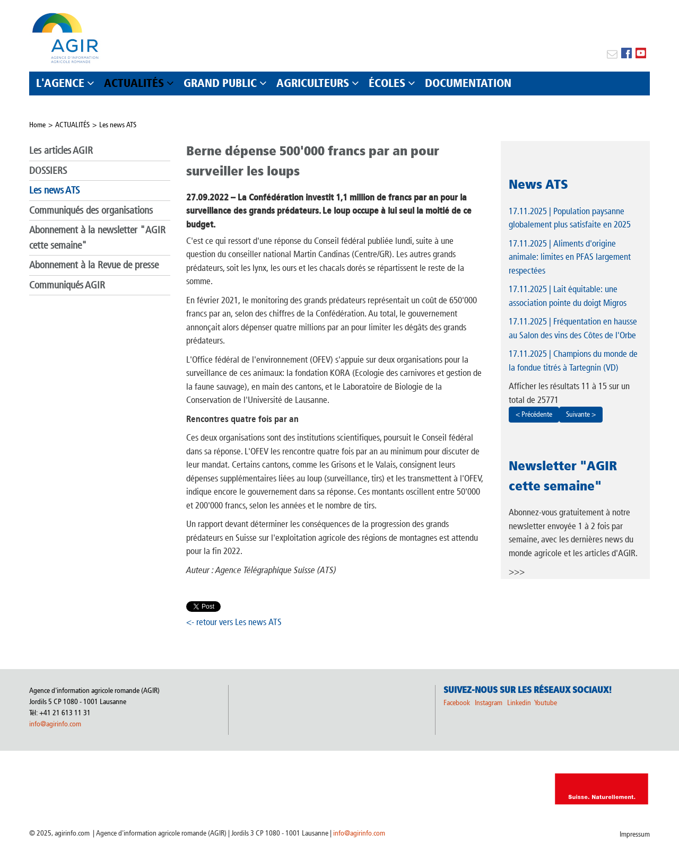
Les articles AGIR (61, 150)
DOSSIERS (48, 170)
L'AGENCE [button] (60, 83)
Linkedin (520, 702)
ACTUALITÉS (72, 124)
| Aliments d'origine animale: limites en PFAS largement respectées (570, 257)
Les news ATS (117, 124)
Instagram (488, 702)
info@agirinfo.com (55, 723)
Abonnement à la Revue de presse (94, 265)
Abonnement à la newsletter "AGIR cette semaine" (97, 237)
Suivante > (581, 414)
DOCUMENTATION (468, 83)
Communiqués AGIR (67, 285)
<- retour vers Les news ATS (234, 622)
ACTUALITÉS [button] (134, 83)
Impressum (635, 834)
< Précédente (534, 414)
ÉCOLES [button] (387, 83)
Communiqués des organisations (91, 210)
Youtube (545, 702)
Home (37, 124)
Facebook (456, 702)
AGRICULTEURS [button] (312, 83)
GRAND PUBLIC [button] (220, 83)
